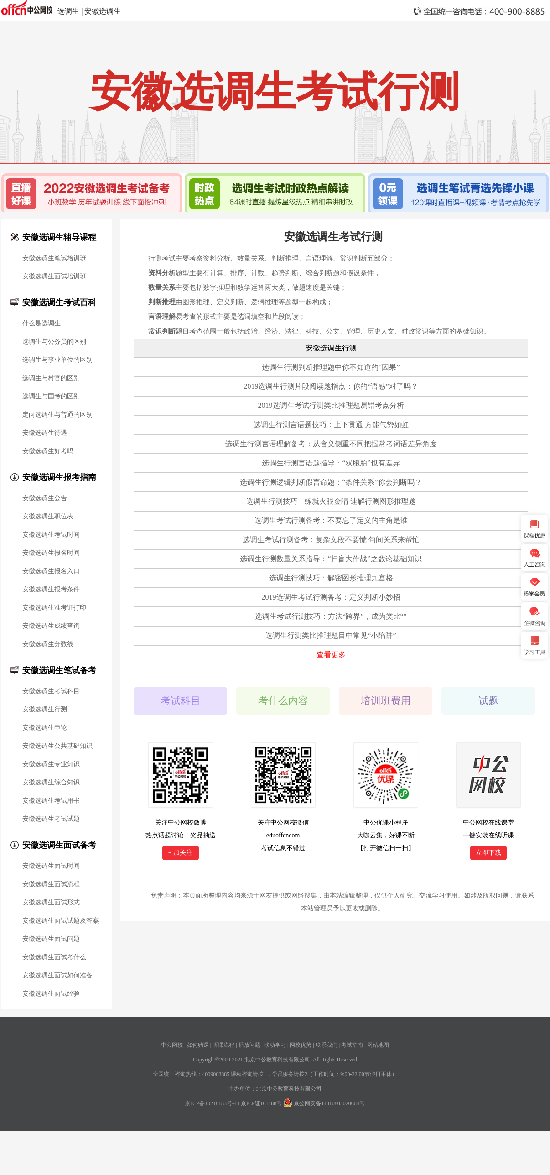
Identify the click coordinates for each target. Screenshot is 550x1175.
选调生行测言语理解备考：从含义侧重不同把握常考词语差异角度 (331, 444)
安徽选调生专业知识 (51, 764)
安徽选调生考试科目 (51, 691)
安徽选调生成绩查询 (51, 626)
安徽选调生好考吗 (47, 451)
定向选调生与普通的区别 (57, 415)
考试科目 (181, 700)
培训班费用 (386, 700)
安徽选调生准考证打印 (54, 608)
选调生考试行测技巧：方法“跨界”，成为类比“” (330, 616)
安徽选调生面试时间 (51, 866)
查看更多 (331, 654)
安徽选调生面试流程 (51, 884)
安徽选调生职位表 (47, 516)
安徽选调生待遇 (44, 433)
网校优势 (300, 1045)
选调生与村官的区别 (51, 378)
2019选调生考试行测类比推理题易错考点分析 (331, 405)
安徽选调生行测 (44, 709)
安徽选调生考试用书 (51, 801)
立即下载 (488, 852)
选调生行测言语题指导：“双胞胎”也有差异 (331, 463)
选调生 (68, 11)
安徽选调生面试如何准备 (57, 975)
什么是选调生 (41, 323)
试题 (488, 700)
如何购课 (198, 1045)
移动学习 (275, 1045)
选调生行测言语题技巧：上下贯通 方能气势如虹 (331, 424)
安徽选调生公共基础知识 (57, 746)
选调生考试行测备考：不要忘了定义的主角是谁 (331, 520)
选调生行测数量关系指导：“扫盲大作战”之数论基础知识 (330, 559)
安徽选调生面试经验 (51, 994)
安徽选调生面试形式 (51, 902)
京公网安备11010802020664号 (329, 1103)
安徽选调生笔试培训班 (54, 258)
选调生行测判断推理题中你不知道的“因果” (331, 367)
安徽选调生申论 (44, 728)
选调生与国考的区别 (51, 396)
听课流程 (223, 1045)
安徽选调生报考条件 (51, 589)
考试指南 (352, 1045)
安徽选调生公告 (44, 498)
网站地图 (378, 1045)
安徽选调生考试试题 (51, 819)
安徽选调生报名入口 (51, 571)
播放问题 (249, 1045)
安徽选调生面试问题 (51, 939)
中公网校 (172, 1045)
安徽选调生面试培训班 (54, 276)
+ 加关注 (180, 852)
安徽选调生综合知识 (51, 782)
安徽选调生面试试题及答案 (60, 921)
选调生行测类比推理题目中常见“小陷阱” (330, 635)
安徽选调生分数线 (47, 644)
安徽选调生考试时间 (51, 535)
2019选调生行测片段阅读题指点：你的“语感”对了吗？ (331, 386)
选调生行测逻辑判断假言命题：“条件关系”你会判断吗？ (330, 482)
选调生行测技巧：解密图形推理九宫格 (331, 578)
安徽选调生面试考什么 (54, 957)
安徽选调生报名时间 (51, 553)
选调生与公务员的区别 (54, 342)
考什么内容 (283, 700)
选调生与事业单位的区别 (57, 360)
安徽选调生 (102, 11)
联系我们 (326, 1045)
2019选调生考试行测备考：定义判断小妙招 (331, 597)
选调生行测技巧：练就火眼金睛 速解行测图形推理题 (331, 501)
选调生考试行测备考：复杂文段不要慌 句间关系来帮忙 (331, 539)
